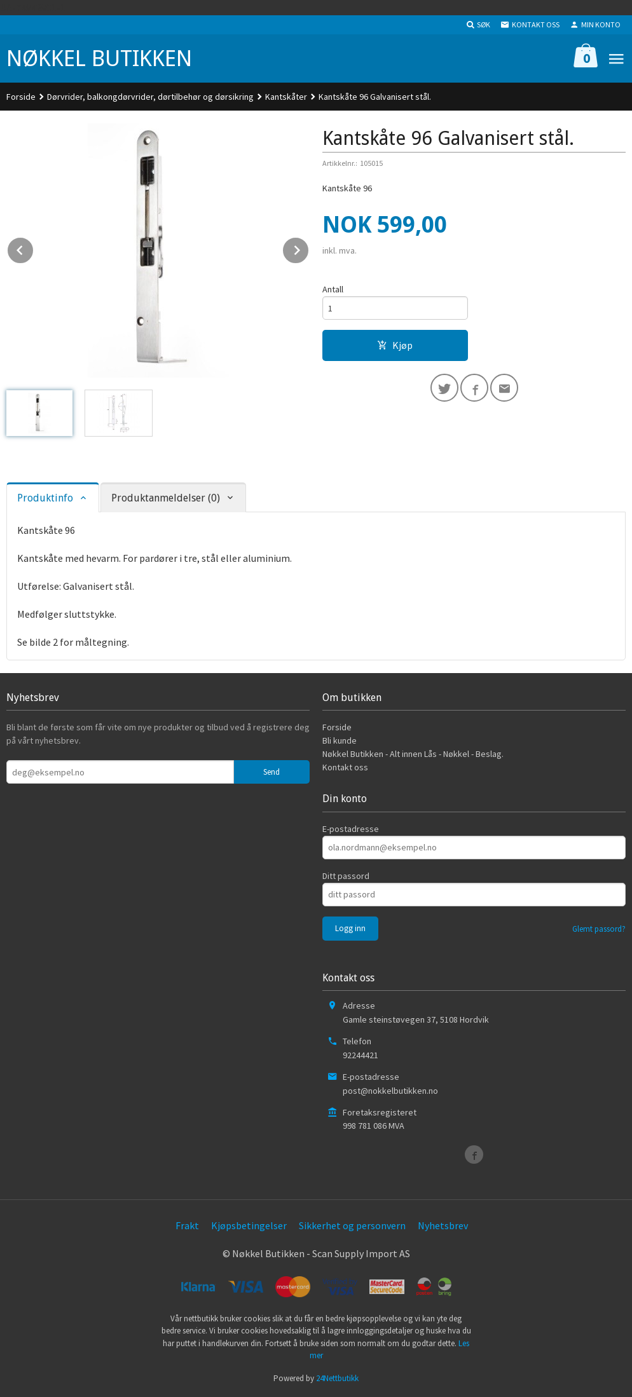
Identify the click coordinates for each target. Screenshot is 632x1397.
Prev (33, 248)
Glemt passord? (599, 928)
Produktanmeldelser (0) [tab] (165, 498)
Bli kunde (339, 740)
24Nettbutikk (337, 1378)
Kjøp (395, 345)
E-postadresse (350, 829)
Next (309, 248)
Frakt (187, 1225)
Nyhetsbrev (443, 1225)
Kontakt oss (345, 767)
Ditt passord (345, 876)
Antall (332, 289)
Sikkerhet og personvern (352, 1225)
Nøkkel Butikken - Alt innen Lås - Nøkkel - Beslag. (413, 754)
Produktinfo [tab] (45, 498)
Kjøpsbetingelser (249, 1225)
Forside (21, 96)
